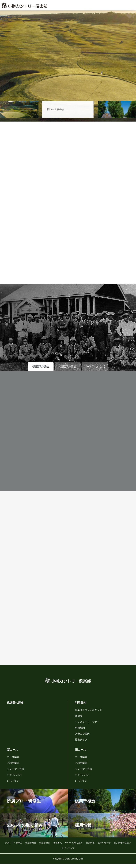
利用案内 (80, 702)
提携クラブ (81, 739)
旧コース (80, 749)
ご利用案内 (13, 763)
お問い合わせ (104, 842)
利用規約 (80, 727)
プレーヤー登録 (15, 769)
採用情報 (90, 842)
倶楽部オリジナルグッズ (88, 710)
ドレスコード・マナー (87, 722)
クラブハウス (14, 775)
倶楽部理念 (44, 842)
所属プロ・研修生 (13, 842)
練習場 (78, 716)
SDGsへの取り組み (74, 842)
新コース (12, 749)
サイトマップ (68, 848)
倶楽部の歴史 (15, 702)
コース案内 (13, 757)
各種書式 (57, 842)
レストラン (13, 780)
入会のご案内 (82, 733)
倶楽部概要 (30, 842)
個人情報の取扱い (122, 842)
